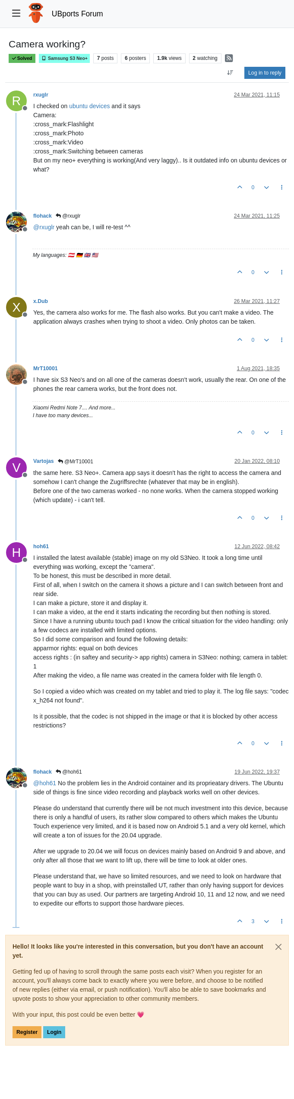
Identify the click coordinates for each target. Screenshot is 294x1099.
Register (27, 1032)
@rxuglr (68, 216)
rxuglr (40, 95)
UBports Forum (77, 13)
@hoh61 (69, 772)
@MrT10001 (75, 462)
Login (54, 1032)
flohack (42, 216)
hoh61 (41, 546)
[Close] (278, 947)
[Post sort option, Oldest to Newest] (230, 73)
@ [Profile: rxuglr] (43, 227)
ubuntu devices (89, 106)
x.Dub (40, 301)
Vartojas (43, 461)
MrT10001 (45, 368)
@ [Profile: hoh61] (44, 783)
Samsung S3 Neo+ (64, 58)
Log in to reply (264, 73)
